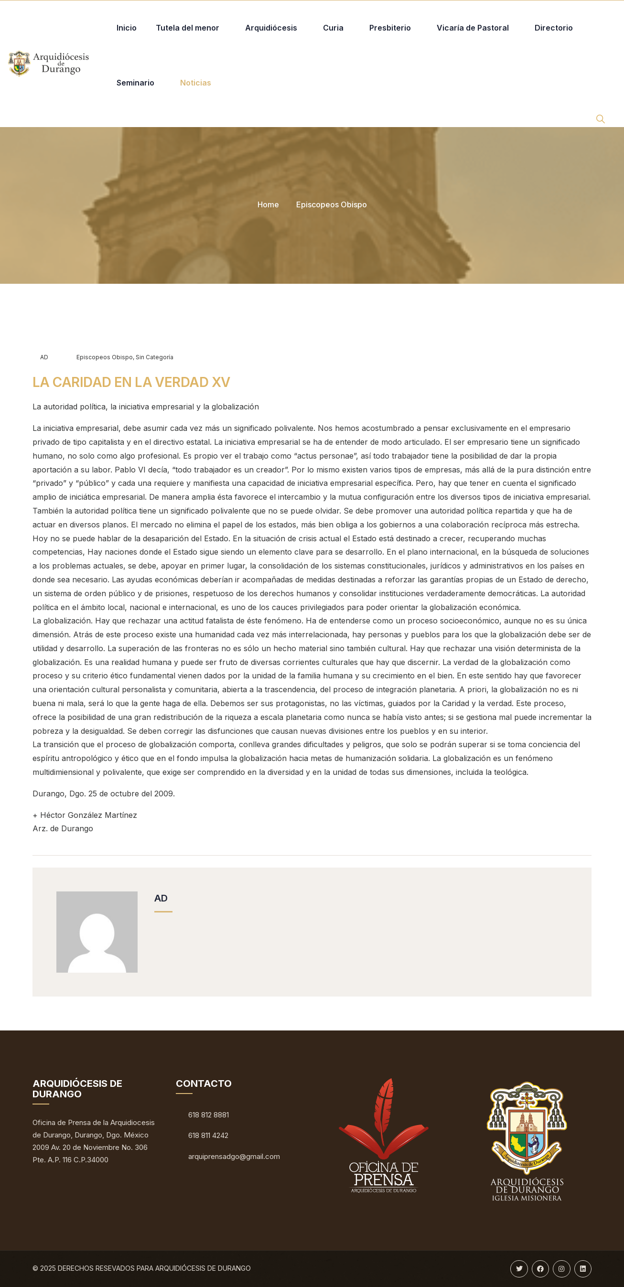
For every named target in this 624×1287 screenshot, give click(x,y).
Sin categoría (154, 357)
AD (40, 357)
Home (268, 204)
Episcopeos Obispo (331, 204)
